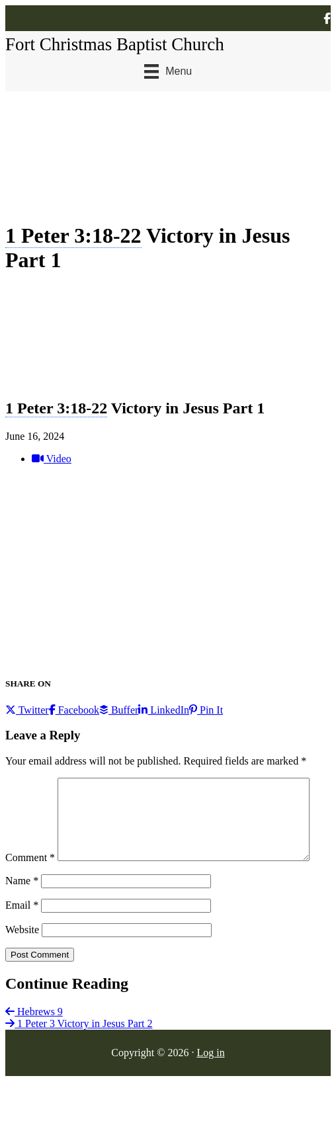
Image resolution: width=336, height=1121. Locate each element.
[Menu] (168, 71)
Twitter (27, 710)
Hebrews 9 (34, 1039)
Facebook (74, 710)
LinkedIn (163, 710)
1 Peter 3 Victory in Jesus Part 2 (79, 1051)
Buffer (118, 710)
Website (22, 957)
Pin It (206, 710)
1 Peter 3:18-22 (73, 235)
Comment (30, 783)
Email (21, 932)
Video (51, 458)
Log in (210, 1080)
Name (21, 908)
